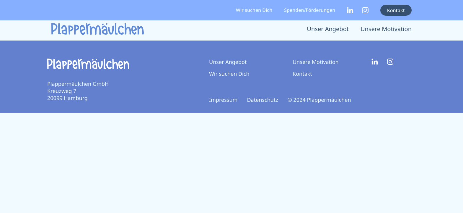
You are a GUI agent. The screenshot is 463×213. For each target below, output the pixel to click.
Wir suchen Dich (254, 10)
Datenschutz (262, 100)
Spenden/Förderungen (309, 10)
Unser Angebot (328, 29)
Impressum (223, 100)
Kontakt (396, 10)
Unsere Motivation (386, 29)
